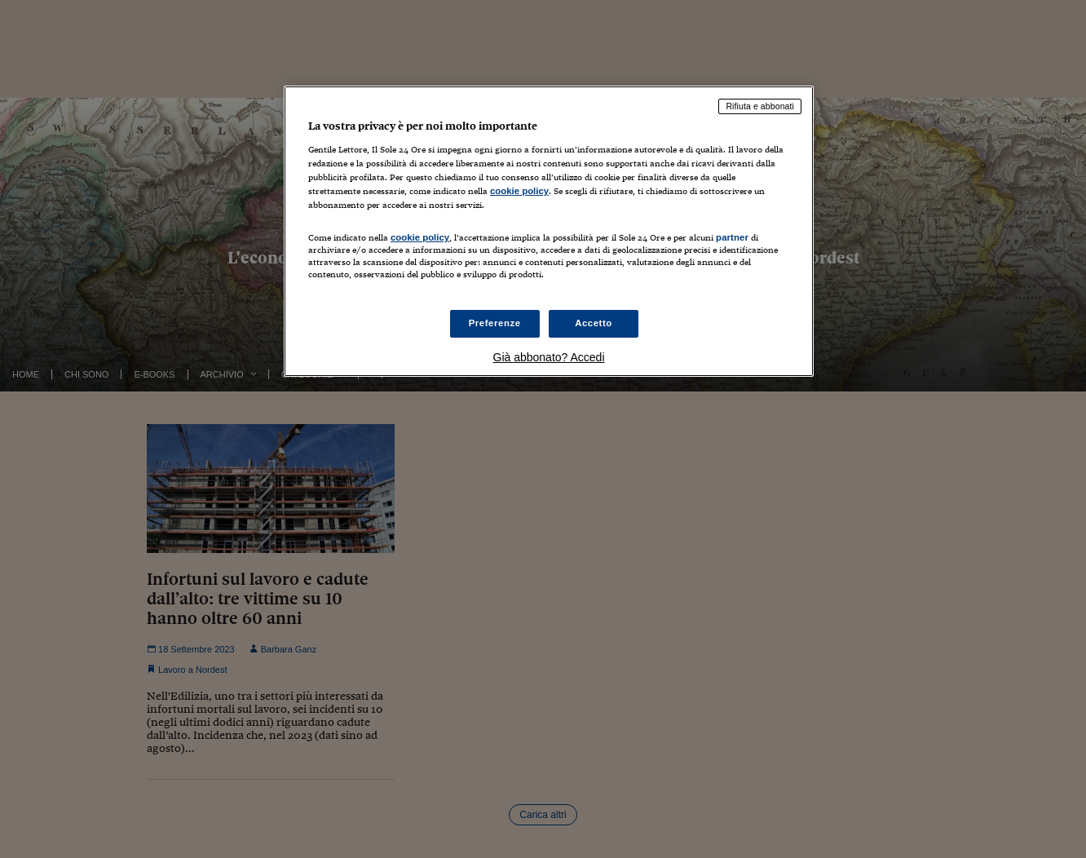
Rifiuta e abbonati (760, 106)
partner (732, 237)
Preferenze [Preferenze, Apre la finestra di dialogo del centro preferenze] (495, 323)
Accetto (593, 323)
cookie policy (519, 191)
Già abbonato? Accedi (549, 357)
